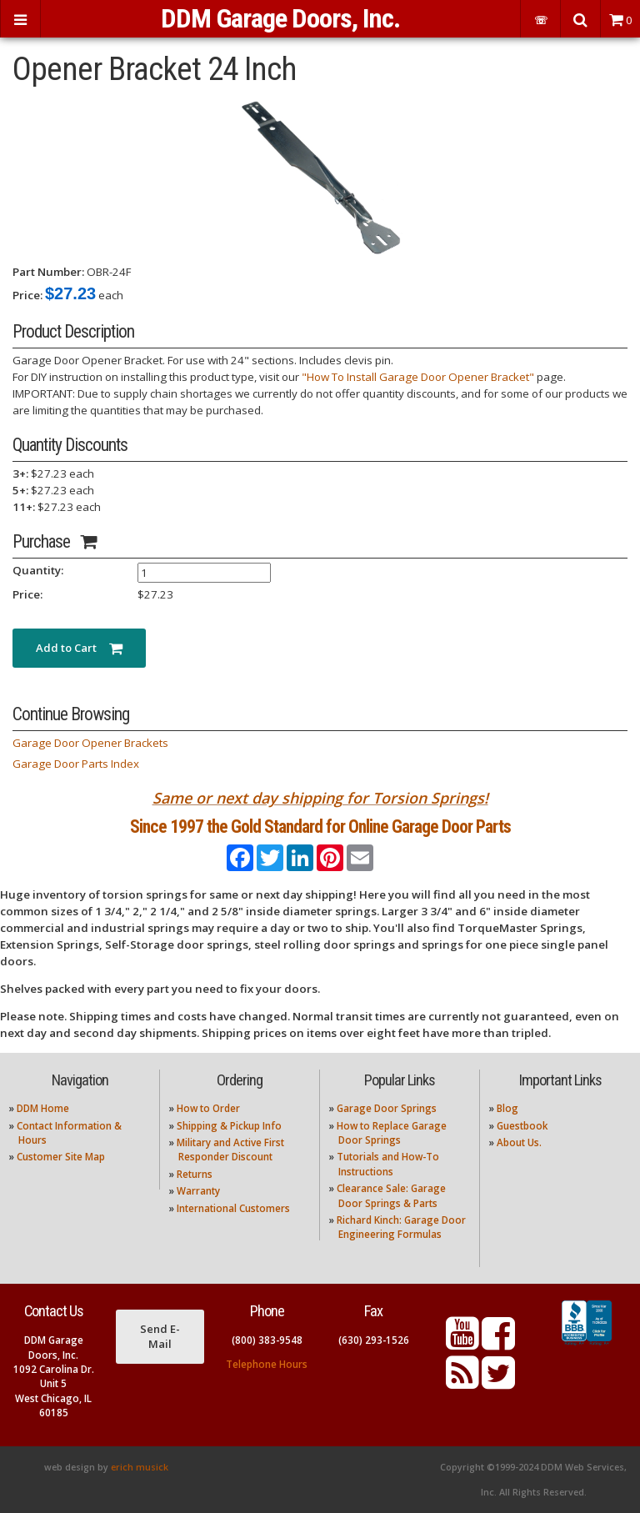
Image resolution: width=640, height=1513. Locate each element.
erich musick (139, 1467)
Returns (194, 1174)
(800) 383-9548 (267, 1340)
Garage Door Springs (387, 1108)
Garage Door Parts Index (75, 763)
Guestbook (522, 1126)
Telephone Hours (267, 1364)
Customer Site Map (61, 1156)
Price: (27, 295)
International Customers (233, 1208)
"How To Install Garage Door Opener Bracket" (418, 376)
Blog (507, 1108)
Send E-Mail (160, 1336)
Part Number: (48, 271)
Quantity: (37, 570)
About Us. (519, 1142)
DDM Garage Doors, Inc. (280, 18)
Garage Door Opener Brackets (90, 742)
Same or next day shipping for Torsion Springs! (320, 798)
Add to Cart (79, 647)
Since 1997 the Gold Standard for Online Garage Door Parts (320, 826)
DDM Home (43, 1108)
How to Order (208, 1108)
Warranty (198, 1191)
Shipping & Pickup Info (229, 1126)
